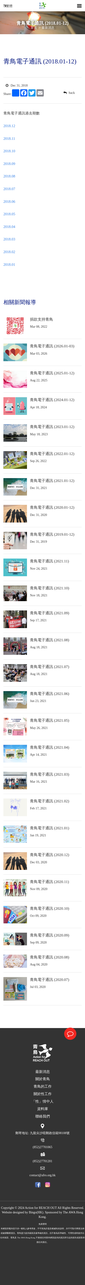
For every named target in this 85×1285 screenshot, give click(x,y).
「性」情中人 (42, 1101)
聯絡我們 (42, 1116)
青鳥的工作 (43, 1086)
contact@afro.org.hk (42, 1175)
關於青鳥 (42, 1079)
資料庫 (42, 1109)
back (69, 92)
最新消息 (48, 27)
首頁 (34, 27)
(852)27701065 (42, 1147)
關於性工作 (43, 1094)
